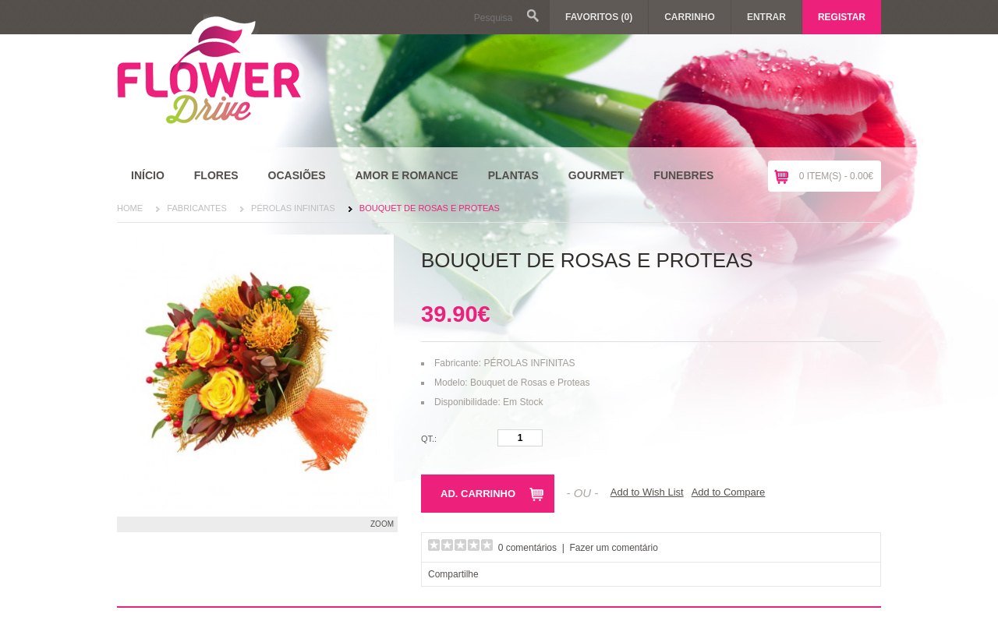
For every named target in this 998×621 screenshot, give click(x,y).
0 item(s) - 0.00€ (836, 176)
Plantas (513, 175)
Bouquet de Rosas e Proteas (429, 208)
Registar (841, 17)
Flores (216, 175)
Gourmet (596, 175)
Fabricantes (196, 208)
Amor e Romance (406, 175)
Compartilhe (453, 574)
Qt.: (429, 438)
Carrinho (689, 17)
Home (130, 208)
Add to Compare (729, 492)
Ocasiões (297, 175)
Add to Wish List (647, 492)
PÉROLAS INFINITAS (292, 208)
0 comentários (527, 547)
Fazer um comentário (614, 547)
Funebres (683, 175)
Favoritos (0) (598, 17)
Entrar (766, 17)
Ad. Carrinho (478, 493)
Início (148, 175)
